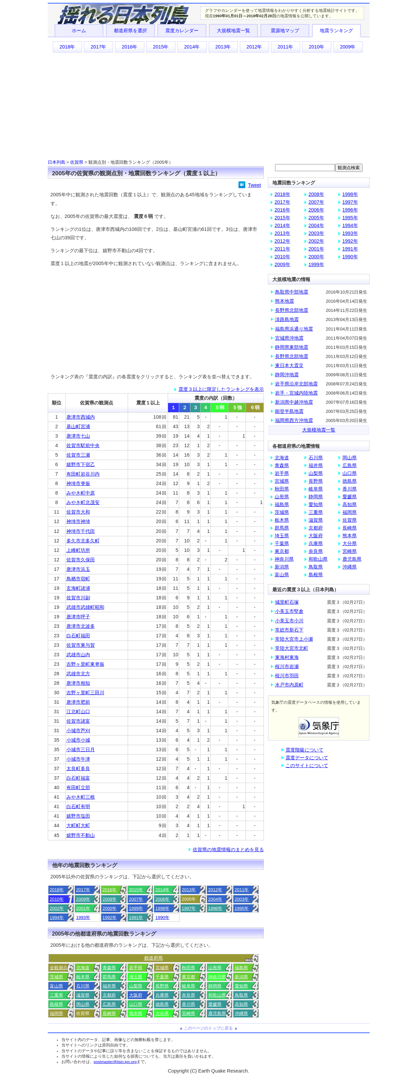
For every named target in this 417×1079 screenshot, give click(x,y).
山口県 (135, 1004)
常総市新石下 (289, 630)
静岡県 (215, 985)
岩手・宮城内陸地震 (296, 393)
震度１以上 (148, 402)
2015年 (160, 46)
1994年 (57, 917)
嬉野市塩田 (78, 816)
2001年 (83, 908)
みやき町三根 (80, 797)
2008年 (110, 899)
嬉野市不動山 (80, 835)
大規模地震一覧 (233, 30)
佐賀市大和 (78, 512)
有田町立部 (78, 787)
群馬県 (109, 976)
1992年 (110, 917)
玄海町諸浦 (78, 588)
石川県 (82, 985)
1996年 (215, 908)
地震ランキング (336, 30)
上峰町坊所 (78, 550)
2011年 (285, 46)
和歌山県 (217, 995)
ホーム (79, 30)
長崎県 (109, 1013)
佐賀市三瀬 (78, 455)
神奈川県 (217, 976)
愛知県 (241, 985)
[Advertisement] (208, 105)
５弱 (219, 407)
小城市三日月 (80, 749)
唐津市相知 (78, 683)
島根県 (56, 1004)
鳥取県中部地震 (291, 292)
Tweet (254, 185)
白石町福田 (78, 635)
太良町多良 (78, 768)
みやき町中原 (80, 493)
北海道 (82, 967)
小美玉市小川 (289, 620)
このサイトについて (307, 765)
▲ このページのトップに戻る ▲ (208, 1028)
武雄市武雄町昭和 (85, 607)
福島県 (241, 967)
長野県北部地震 (291, 310)
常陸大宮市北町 (291, 648)
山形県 (215, 967)
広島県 (109, 1004)
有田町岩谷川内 (83, 474)
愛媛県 (215, 1004)
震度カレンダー (182, 30)
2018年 (67, 46)
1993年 (83, 917)
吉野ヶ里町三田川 (85, 692)
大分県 (162, 1013)
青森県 (109, 967)
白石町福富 (78, 778)
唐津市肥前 (78, 702)
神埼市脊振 (78, 483)
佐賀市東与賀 (80, 645)
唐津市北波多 (80, 626)
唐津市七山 (78, 436)
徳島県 (162, 1004)
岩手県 (135, 967)
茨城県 (56, 976)
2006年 (162, 899)
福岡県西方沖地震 (294, 420)
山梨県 (135, 985)
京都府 (109, 995)
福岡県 (56, 1013)
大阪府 (135, 995)
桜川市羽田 (287, 675)
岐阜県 (188, 985)
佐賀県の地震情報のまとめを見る (228, 849)
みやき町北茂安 (83, 502)
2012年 (254, 46)
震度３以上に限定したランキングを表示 (221, 389)
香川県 (188, 1004)
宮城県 (162, 967)
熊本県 (135, 1013)
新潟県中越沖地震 (294, 402)
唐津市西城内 (80, 417)
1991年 (136, 917)
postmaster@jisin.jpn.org (115, 1062)
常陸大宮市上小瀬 (294, 639)
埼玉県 (135, 976)
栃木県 (82, 976)
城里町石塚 (287, 602)
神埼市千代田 (80, 531)
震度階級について (305, 750)
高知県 (241, 1004)
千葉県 (162, 976)
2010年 (316, 46)
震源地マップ (285, 30)
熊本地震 (284, 301)
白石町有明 (78, 806)
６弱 (254, 407)
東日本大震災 (289, 365)
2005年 (316, 217)
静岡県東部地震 (291, 347)
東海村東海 (287, 657)
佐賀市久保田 (80, 559)
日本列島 (56, 162)
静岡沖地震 (287, 374)
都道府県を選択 (130, 30)
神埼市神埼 (78, 521)
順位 (56, 402)
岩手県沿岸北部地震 (296, 383)
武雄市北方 (78, 673)
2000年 (110, 908)
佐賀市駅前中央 (83, 445)
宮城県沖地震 (289, 338)
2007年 (136, 899)
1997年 (189, 908)
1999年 (136, 908)
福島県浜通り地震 (294, 329)
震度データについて (307, 757)
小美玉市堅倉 (289, 611)
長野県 (162, 985)
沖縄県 (241, 1013)
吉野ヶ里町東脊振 (85, 664)
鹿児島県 (217, 1013)
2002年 (57, 908)
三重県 (56, 995)
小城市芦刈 (78, 730)
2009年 (347, 46)
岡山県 (82, 1004)
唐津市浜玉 (78, 569)
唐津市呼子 (78, 616)
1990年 (162, 917)
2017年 (98, 46)
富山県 (56, 985)
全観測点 (58, 967)
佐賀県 (76, 162)
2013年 (223, 46)
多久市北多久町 (83, 540)
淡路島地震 (287, 319)
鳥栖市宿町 (78, 578)
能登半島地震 (289, 411)
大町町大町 (78, 825)
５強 (237, 407)
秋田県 (188, 967)
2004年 (215, 899)
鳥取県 (241, 995)
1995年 (242, 908)
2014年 (192, 46)
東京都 (188, 976)
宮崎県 (188, 1013)
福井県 (109, 985)
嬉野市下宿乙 (80, 464)
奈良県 (188, 995)
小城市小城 (78, 740)
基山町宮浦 (78, 426)
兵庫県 (162, 995)
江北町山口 (78, 711)
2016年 (129, 46)
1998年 (162, 908)
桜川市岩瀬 (287, 666)
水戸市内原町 (289, 684)
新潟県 (241, 976)
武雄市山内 (78, 654)
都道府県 (153, 958)
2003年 (242, 899)
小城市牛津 (78, 759)
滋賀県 (82, 995)
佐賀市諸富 (78, 721)
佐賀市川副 (78, 597)
